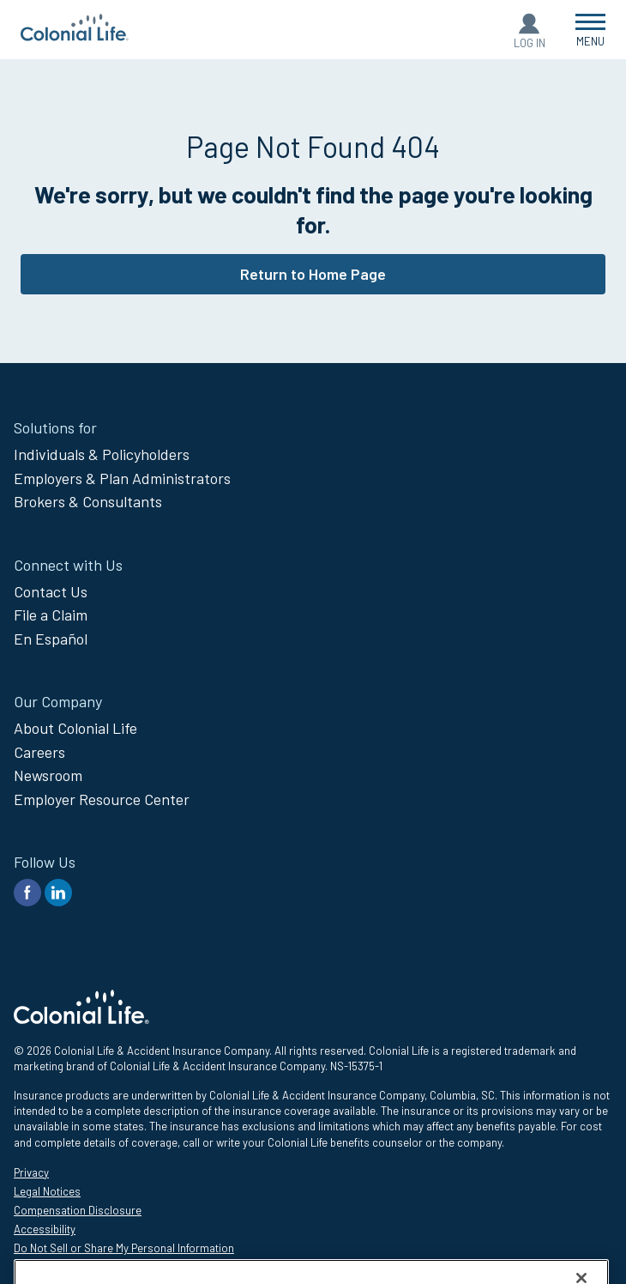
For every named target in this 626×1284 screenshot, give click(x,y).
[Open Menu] (590, 29)
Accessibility (44, 1229)
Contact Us (50, 591)
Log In (529, 43)
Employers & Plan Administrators (122, 478)
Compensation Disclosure (77, 1210)
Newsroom (48, 775)
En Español (50, 638)
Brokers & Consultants (88, 501)
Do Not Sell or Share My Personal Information (124, 1248)
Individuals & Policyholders (102, 454)
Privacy (31, 1172)
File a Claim (50, 614)
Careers (39, 751)
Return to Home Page (313, 273)
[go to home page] (75, 35)
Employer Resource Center (102, 799)
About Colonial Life (75, 727)
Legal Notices (47, 1191)
